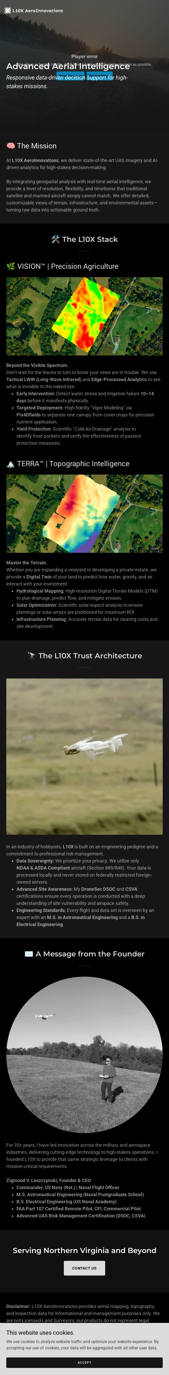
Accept (84, 1362)
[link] (33, 4)
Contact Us (84, 1268)
